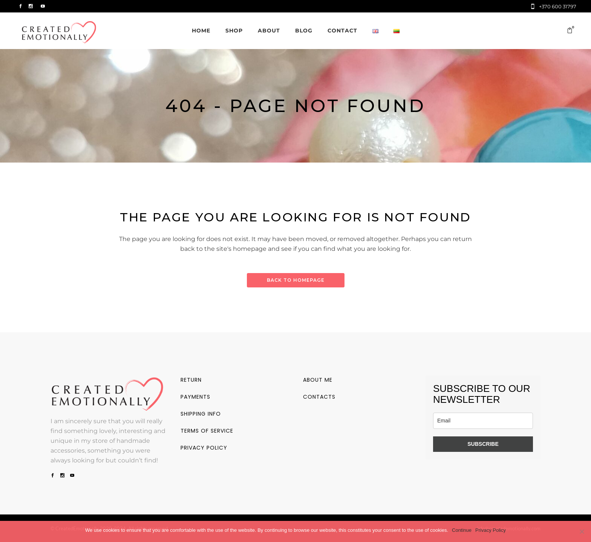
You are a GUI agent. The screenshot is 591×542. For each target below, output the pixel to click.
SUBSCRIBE (482, 444)
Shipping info (201, 414)
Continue (462, 530)
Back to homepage (296, 280)
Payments (195, 397)
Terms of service (207, 431)
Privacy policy (204, 447)
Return (191, 380)
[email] (483, 421)
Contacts (319, 397)
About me (317, 380)
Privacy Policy (490, 530)
